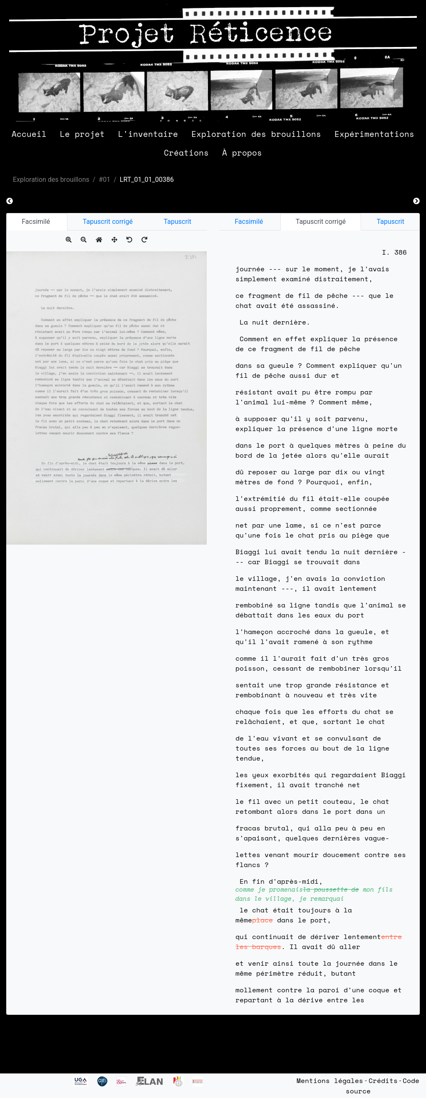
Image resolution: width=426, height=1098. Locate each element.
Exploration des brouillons (256, 134)
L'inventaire (148, 134)
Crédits (383, 1081)
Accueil (29, 134)
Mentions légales (330, 1081)
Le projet (82, 134)
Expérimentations (374, 134)
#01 (104, 179)
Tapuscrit (177, 222)
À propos (242, 152)
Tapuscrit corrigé (108, 222)
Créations (186, 152)
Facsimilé (37, 222)
